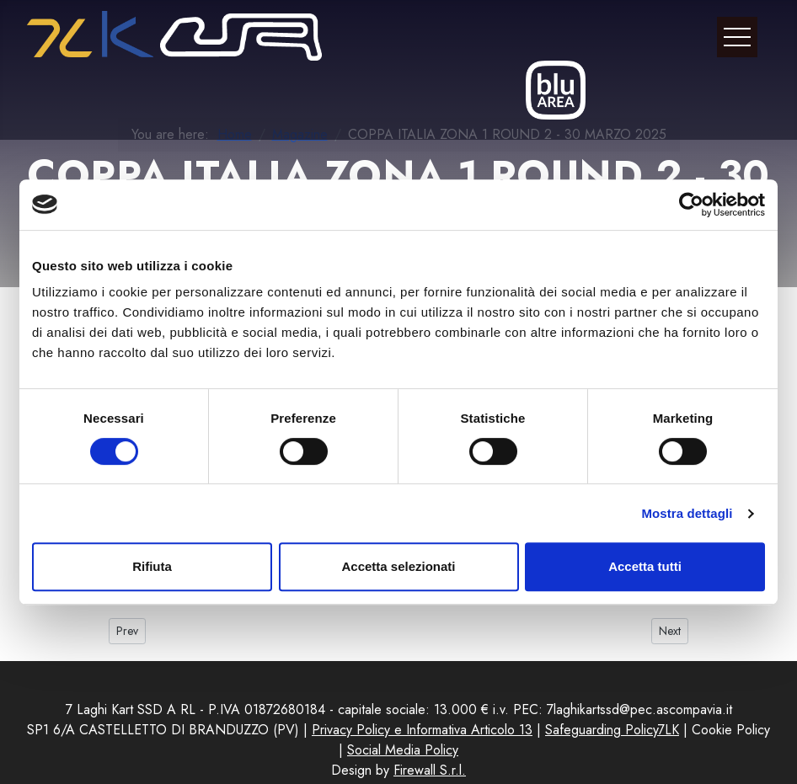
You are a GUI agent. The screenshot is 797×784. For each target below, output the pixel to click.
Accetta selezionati (398, 566)
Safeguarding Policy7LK (612, 729)
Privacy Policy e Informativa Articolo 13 (422, 729)
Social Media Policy (402, 750)
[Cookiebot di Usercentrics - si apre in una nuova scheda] (691, 204)
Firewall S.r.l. (429, 770)
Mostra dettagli (686, 513)
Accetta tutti (645, 566)
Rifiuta (152, 566)
